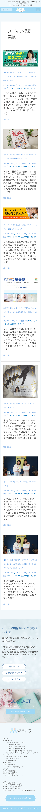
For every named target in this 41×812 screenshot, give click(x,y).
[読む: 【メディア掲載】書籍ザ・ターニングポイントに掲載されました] (20, 381)
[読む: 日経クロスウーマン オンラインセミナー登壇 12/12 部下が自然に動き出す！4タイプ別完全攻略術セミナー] (20, 58)
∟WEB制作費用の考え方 (14, 749)
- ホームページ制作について (13, 742)
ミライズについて (9, 765)
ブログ (5, 769)
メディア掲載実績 (21, 321)
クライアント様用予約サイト (13, 775)
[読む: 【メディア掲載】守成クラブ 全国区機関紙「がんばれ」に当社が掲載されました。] (20, 139)
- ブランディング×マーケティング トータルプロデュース (20, 753)
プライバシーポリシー (10, 782)
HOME (5, 738)
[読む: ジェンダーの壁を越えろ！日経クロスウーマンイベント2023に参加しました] (20, 213)
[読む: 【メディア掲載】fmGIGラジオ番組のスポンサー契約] (20, 466)
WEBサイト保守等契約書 (12, 788)
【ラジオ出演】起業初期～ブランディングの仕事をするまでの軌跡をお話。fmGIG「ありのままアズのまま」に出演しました (20, 564)
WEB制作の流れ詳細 (28, 790)
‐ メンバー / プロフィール (13, 767)
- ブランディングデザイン (12, 758)
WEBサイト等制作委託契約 (12, 786)
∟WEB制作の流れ (12, 745)
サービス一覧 (7, 740)
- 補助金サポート (9, 761)
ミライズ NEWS (20, 163)
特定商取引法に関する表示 (12, 784)
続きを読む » (7, 119)
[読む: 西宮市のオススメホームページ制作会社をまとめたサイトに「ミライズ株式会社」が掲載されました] (20, 289)
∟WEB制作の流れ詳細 (14, 747)
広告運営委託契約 (9, 790)
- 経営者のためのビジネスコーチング (16, 756)
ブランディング (20, 85)
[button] (38, 9)
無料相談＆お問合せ (10, 773)
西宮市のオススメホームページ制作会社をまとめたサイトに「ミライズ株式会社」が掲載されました (20, 312)
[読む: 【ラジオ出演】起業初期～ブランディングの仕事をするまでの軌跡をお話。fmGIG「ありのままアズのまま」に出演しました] (20, 544)
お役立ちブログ (8, 85)
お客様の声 (7, 763)
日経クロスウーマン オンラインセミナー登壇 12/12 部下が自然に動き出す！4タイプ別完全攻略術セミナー (20, 76)
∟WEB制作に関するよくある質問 (17, 751)
